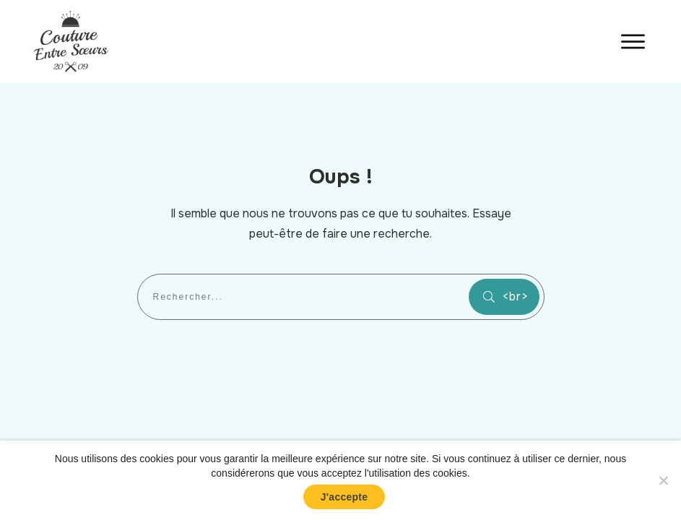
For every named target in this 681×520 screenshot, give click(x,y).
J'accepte (344, 497)
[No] (663, 480)
